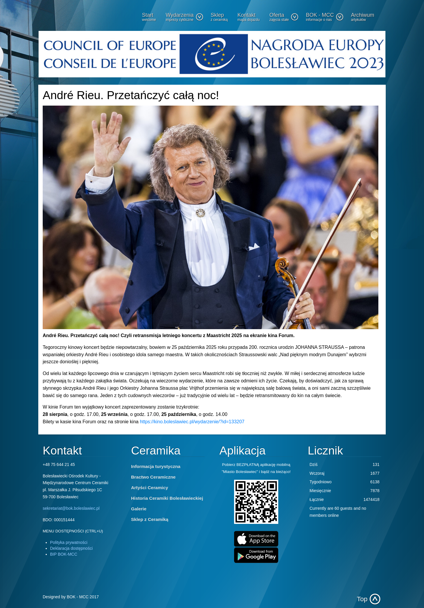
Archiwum (362, 17)
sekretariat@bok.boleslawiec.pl (71, 508)
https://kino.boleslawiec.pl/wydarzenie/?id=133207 (192, 421)
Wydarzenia (184, 17)
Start (149, 17)
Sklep (219, 17)
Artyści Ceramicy (149, 487)
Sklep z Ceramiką (149, 519)
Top (362, 599)
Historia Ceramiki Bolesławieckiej (167, 498)
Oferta (284, 17)
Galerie (138, 508)
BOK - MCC (325, 17)
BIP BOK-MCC (63, 554)
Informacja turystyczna (155, 466)
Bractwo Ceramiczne (153, 476)
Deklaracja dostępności (71, 548)
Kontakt (249, 17)
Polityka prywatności (68, 542)
